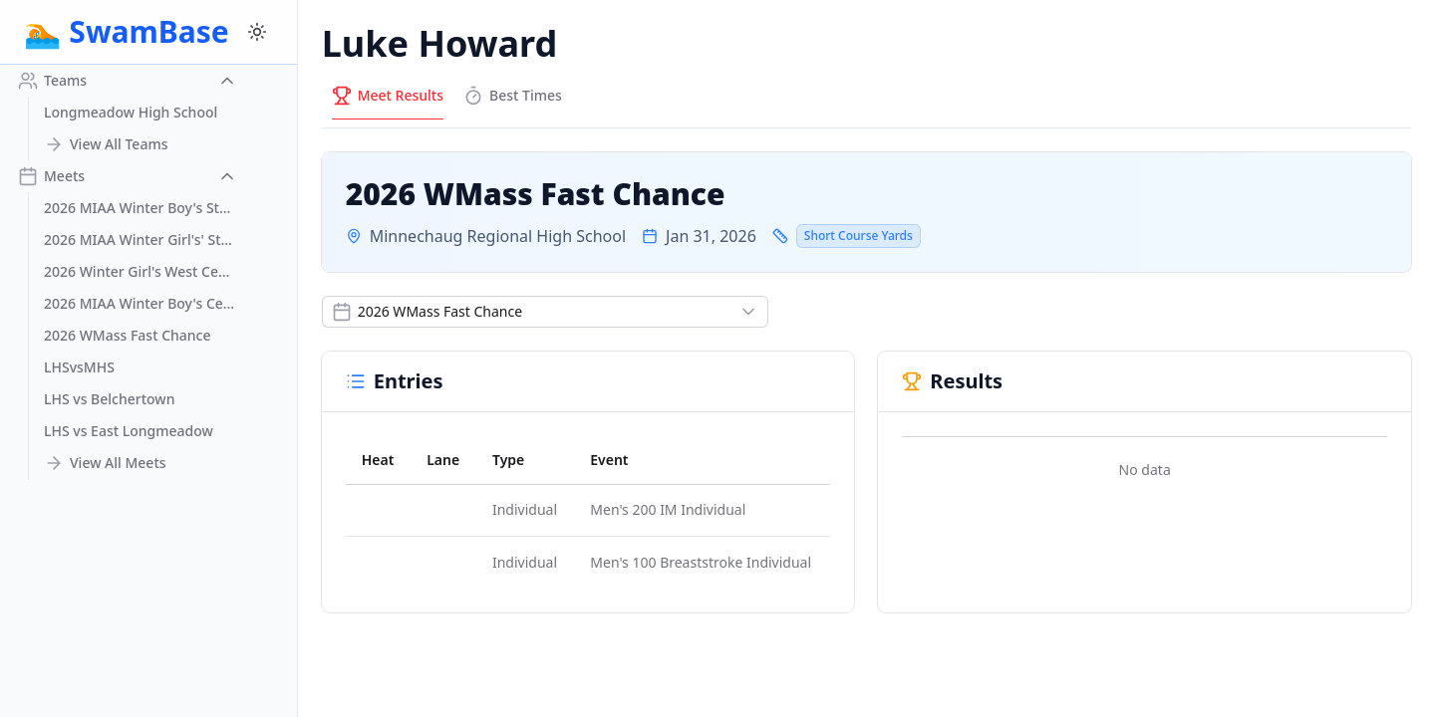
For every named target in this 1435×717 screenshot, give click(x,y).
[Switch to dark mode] (257, 32)
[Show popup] (545, 312)
